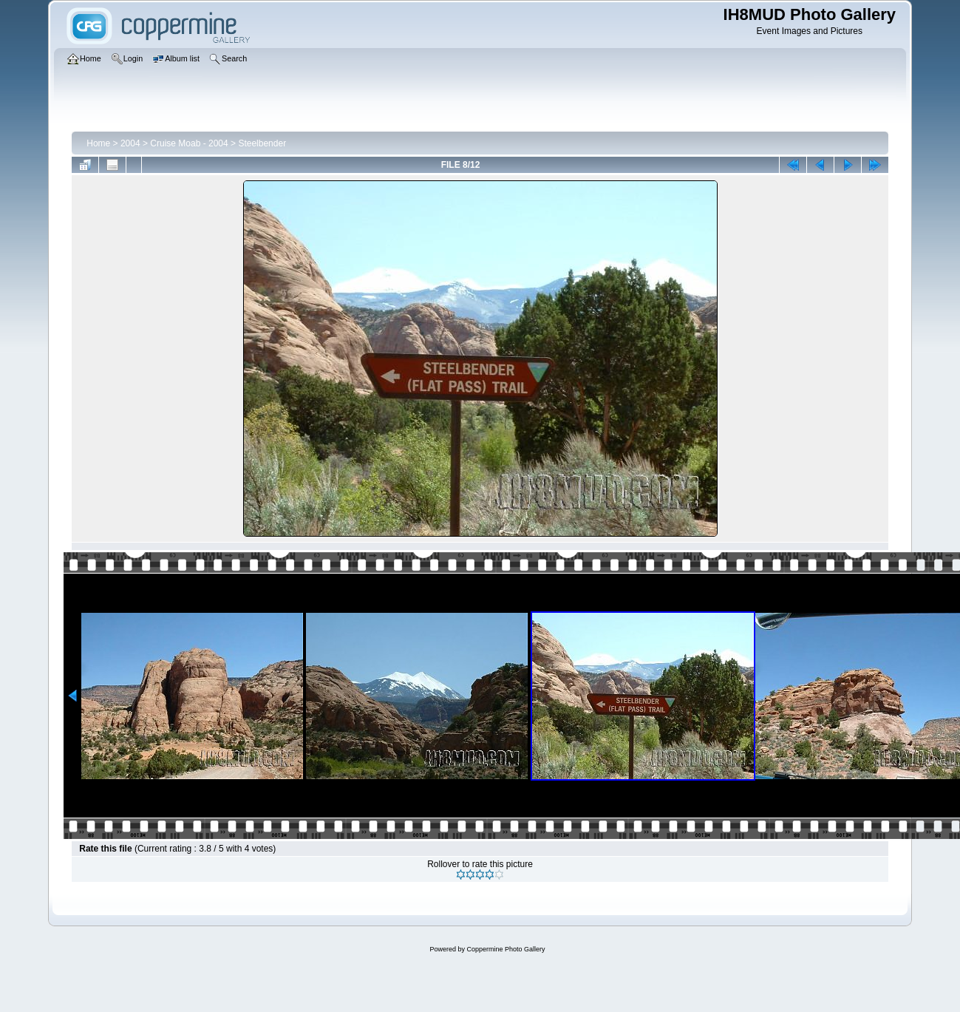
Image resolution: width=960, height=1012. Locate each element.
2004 (130, 143)
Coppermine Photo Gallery (505, 949)
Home (98, 143)
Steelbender (262, 143)
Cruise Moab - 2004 (189, 143)
